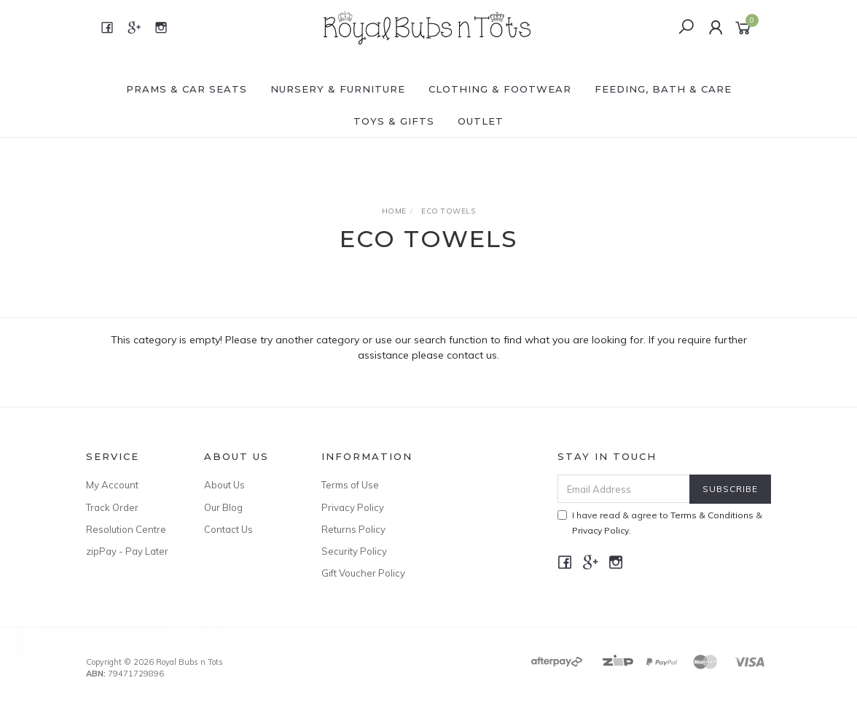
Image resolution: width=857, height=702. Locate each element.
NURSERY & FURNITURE (337, 89)
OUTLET (481, 121)
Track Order (112, 507)
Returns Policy (353, 529)
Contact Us (228, 529)
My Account (112, 485)
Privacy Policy (352, 507)
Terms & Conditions (712, 515)
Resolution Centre (126, 529)
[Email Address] (623, 489)
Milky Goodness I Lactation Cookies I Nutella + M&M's (136, 641)
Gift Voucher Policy (363, 573)
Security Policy (354, 551)
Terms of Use (350, 485)
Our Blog (223, 507)
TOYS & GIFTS (393, 121)
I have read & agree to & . (659, 523)
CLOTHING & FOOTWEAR (499, 89)
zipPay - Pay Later (127, 551)
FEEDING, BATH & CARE (663, 89)
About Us (224, 485)
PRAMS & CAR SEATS (186, 89)
